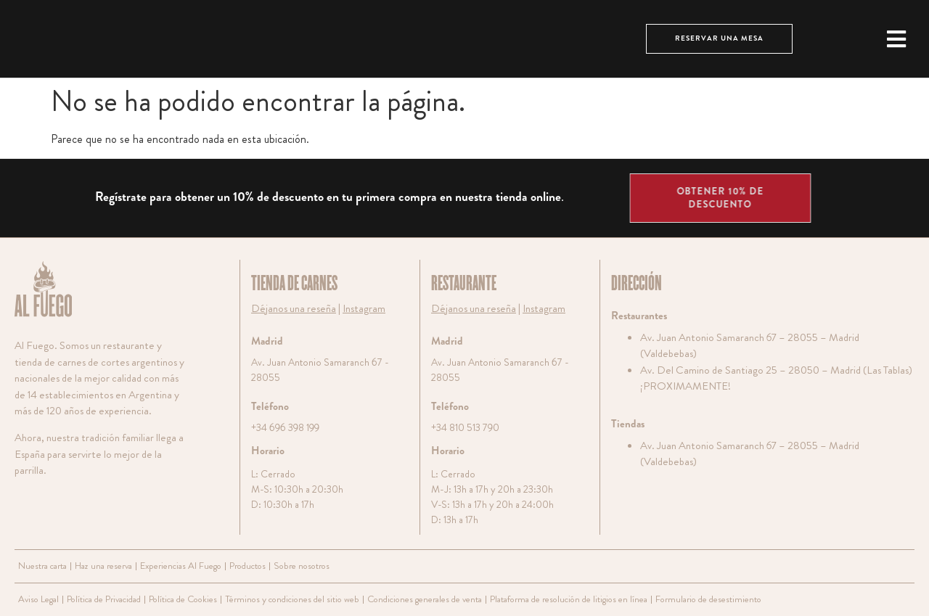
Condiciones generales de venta (416, 599)
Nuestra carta (42, 565)
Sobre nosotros (296, 565)
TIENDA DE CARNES (294, 283)
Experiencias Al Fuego (179, 565)
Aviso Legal (38, 599)
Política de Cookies (180, 599)
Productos (244, 565)
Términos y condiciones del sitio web (286, 599)
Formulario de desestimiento (696, 599)
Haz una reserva (102, 565)
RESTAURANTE (463, 283)
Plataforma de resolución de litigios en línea (558, 599)
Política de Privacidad (102, 599)
